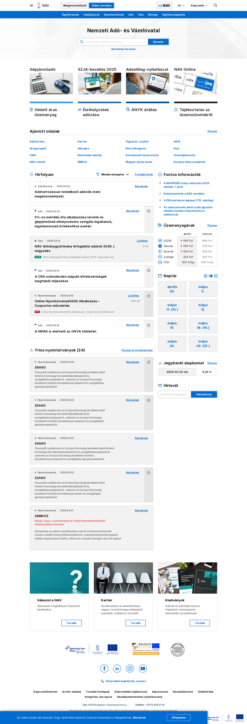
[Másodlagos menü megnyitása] (32, 5)
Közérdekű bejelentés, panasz (126, 681)
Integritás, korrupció (98, 696)
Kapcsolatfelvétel (45, 691)
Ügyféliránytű (70, 14)
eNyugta (83, 148)
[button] (148, 219)
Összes (212, 131)
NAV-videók (37, 162)
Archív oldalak (71, 691)
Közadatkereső (183, 691)
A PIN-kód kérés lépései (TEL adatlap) (189, 200)
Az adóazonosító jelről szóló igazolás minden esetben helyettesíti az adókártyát (188, 211)
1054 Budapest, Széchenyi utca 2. (107, 704)
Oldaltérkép (205, 691)
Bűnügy (153, 14)
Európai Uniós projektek (189, 162)
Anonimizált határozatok (142, 155)
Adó (131, 14)
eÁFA (177, 141)
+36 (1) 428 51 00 (155, 704)
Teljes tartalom (101, 5)
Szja (176, 148)
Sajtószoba (37, 141)
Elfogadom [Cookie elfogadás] (179, 717)
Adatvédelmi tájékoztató (130, 691)
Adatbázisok (92, 14)
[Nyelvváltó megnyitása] (181, 5)
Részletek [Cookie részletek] (139, 717)
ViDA (33, 155)
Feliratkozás (204, 394)
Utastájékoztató (184, 155)
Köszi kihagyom (136, 148)
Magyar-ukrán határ (139, 162)
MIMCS (82, 162)
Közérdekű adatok (90, 155)
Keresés (158, 41)
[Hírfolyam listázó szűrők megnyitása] (113, 174)
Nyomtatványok (114, 14)
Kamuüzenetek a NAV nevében (184, 193)
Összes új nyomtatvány (137, 350)
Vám (141, 14)
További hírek (144, 174)
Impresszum (160, 691)
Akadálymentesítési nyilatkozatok (139, 696)
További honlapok (97, 691)
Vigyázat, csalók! (137, 141)
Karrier (82, 141)
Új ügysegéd (38, 148)
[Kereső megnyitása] (215, 5)
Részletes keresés (123, 49)
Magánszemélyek (75, 5)
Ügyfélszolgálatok (173, 14)
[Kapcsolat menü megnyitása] (200, 5)
